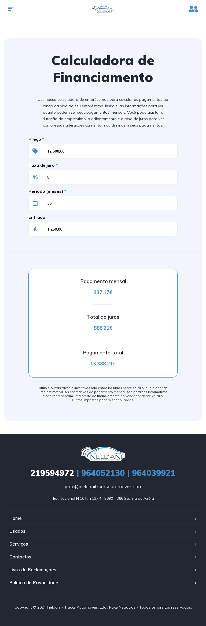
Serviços (18, 544)
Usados (17, 531)
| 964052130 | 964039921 (103, 473)
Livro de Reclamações (32, 569)
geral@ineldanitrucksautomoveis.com (103, 486)
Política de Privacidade (33, 582)
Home (15, 518)
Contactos (20, 557)
